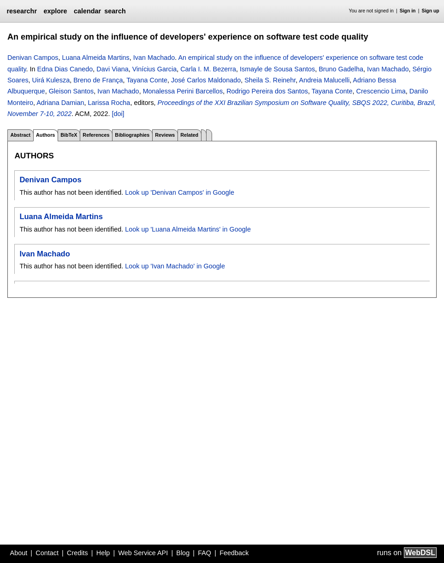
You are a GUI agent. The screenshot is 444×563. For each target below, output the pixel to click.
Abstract (20, 135)
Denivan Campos (32, 57)
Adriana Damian (60, 102)
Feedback (234, 553)
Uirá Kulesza (51, 80)
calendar (87, 11)
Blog (182, 553)
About (19, 553)
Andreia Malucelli (324, 80)
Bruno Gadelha (341, 69)
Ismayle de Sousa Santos (277, 69)
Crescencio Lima (381, 91)
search (114, 11)
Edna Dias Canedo (65, 69)
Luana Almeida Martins (95, 57)
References (96, 135)
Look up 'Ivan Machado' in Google (175, 266)
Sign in (408, 10)
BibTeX (68, 135)
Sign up (430, 10)
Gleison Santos (71, 91)
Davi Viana (112, 69)
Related (189, 135)
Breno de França (98, 80)
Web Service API (143, 553)
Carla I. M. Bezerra (208, 69)
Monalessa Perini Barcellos (183, 91)
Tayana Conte (146, 80)
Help (103, 553)
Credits (77, 553)
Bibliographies (132, 135)
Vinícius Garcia (154, 69)
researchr (21, 11)
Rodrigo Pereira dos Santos (267, 91)
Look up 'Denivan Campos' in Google (179, 192)
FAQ (204, 553)
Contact (47, 553)
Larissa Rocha (109, 102)
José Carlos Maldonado (206, 80)
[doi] (118, 113)
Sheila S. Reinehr (270, 80)
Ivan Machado (154, 57)
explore (55, 11)
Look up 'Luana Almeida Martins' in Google (188, 229)
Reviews (165, 135)
